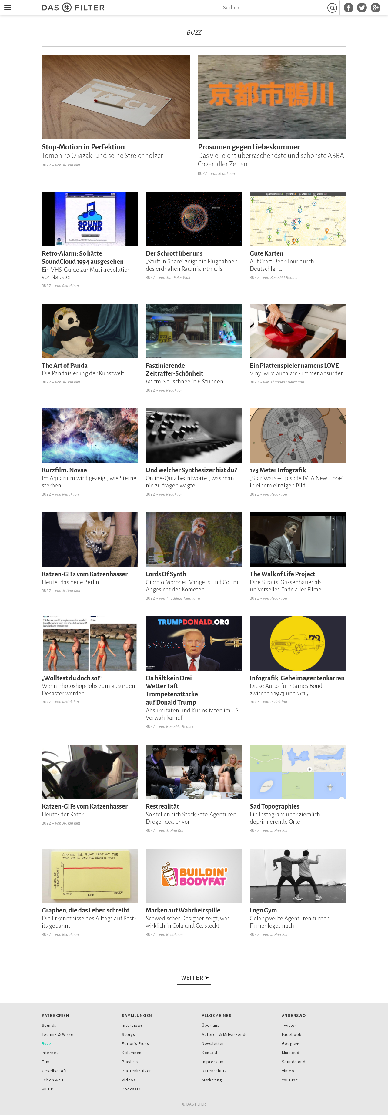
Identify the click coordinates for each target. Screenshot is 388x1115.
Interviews (132, 1025)
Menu (6, 4)
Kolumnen (132, 1052)
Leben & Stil (54, 1080)
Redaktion (226, 173)
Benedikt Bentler (284, 277)
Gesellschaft (54, 1070)
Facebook (292, 1034)
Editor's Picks (135, 1043)
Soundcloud (294, 1061)
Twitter (289, 1025)
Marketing (212, 1080)
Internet (50, 1052)
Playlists (130, 1061)
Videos (128, 1080)
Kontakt (210, 1052)
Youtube (290, 1080)
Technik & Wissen (59, 1034)
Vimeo (288, 1070)
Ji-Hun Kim (71, 165)
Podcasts (131, 1089)
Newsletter (213, 1043)
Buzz (47, 165)
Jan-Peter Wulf (178, 277)
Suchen (333, 8)
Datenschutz (214, 1070)
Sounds (49, 1025)
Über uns (210, 1025)
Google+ (290, 1043)
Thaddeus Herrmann (287, 382)
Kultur (48, 1089)
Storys (128, 1034)
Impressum (213, 1061)
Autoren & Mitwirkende (225, 1034)
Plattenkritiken (137, 1070)
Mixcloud (290, 1052)
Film (46, 1061)
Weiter (192, 977)
